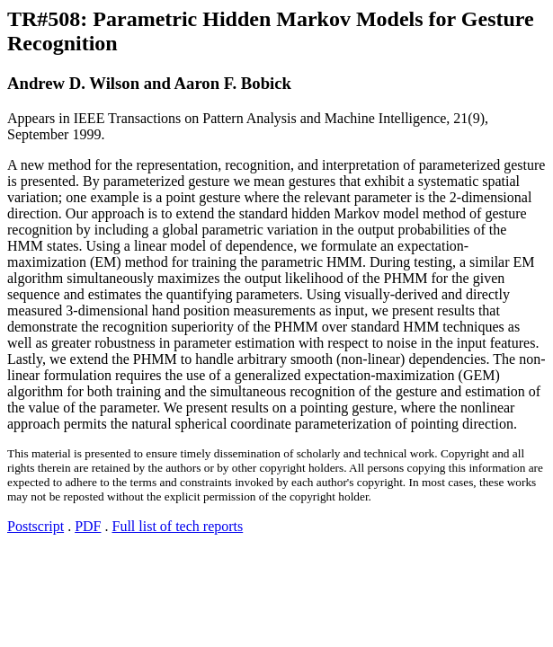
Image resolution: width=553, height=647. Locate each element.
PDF (88, 526)
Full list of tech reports (177, 526)
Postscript (35, 526)
